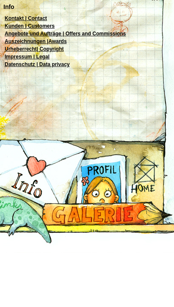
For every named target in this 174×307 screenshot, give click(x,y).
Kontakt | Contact (26, 18)
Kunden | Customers (29, 26)
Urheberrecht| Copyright (34, 49)
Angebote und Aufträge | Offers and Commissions (65, 34)
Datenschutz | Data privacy (37, 64)
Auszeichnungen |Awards (36, 41)
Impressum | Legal (27, 57)
